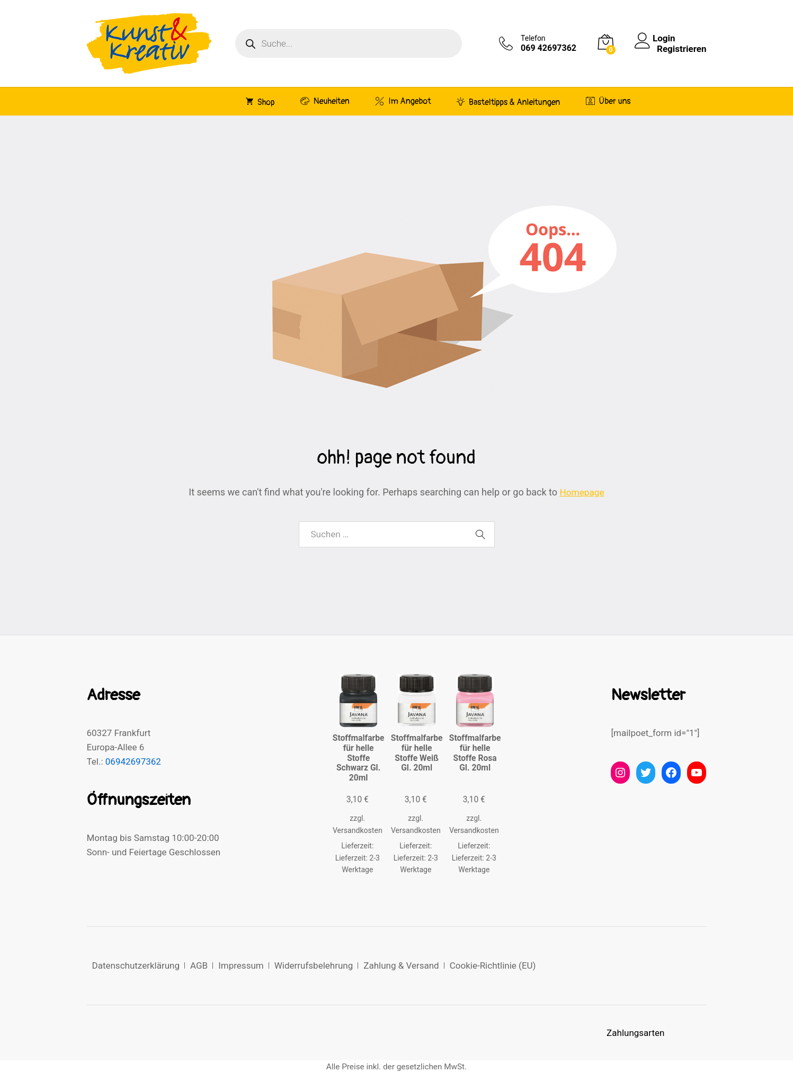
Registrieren (681, 48)
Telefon (533, 38)
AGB (199, 965)
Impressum (241, 965)
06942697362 (133, 761)
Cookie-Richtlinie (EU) (493, 965)
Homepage (582, 492)
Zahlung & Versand (401, 965)
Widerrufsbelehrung (313, 965)
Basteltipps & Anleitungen (508, 102)
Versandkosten (357, 830)
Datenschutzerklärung (136, 965)
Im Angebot (403, 100)
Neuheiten (325, 100)
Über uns (608, 100)
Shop (260, 102)
